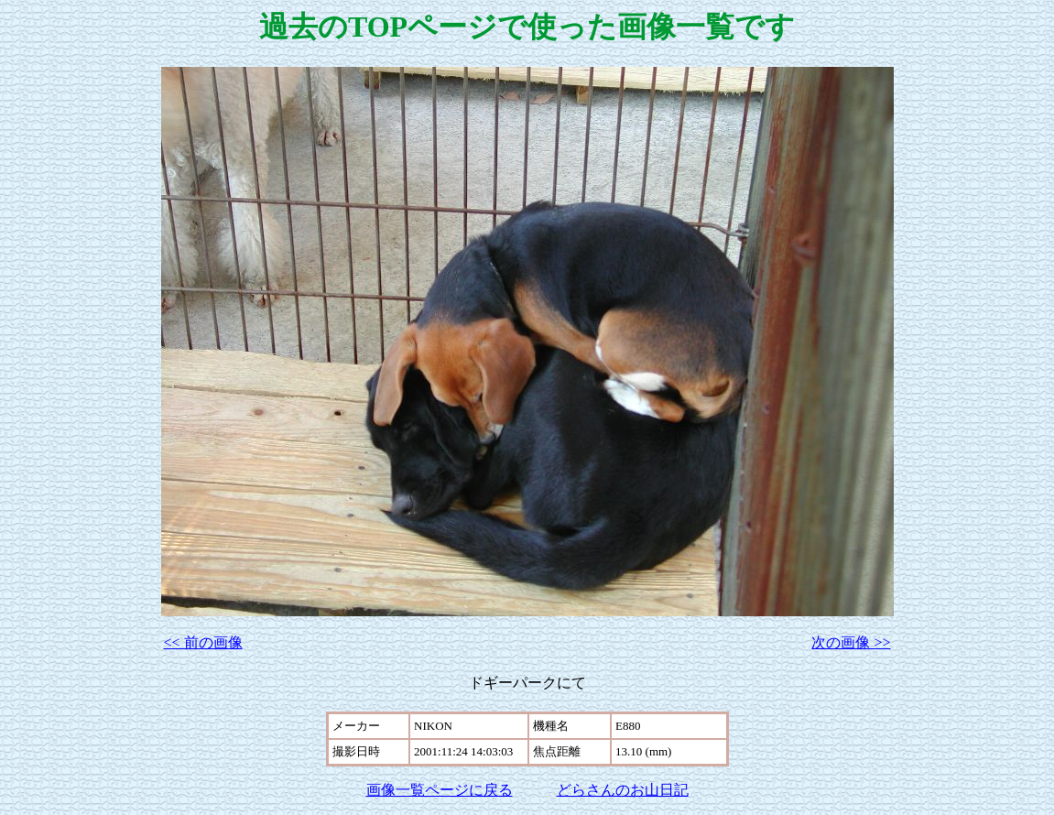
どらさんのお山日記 (623, 790)
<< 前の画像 (203, 642)
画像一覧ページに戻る (439, 790)
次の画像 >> (850, 642)
